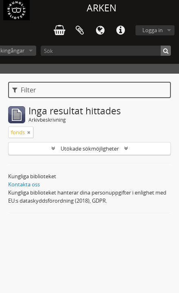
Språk (100, 30)
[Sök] (106, 51)
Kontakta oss (24, 184)
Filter (24, 89)
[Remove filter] (29, 132)
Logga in (152, 30)
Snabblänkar (120, 30)
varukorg (59, 30)
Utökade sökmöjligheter (89, 148)
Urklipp (80, 30)
